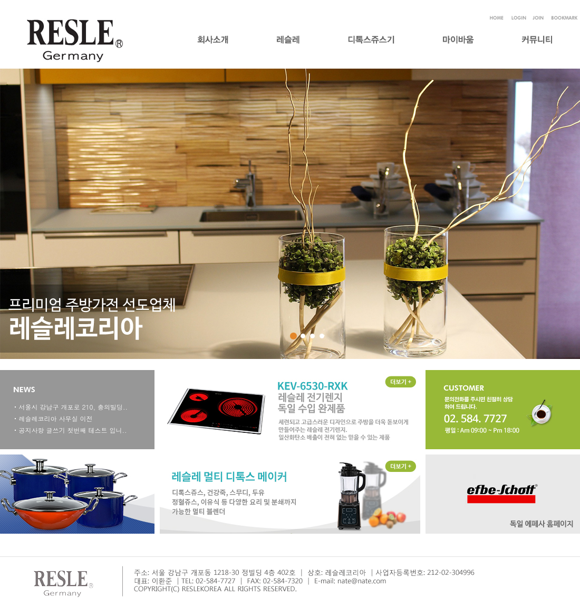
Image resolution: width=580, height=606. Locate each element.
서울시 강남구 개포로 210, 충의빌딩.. (73, 406)
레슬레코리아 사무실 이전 (56, 418)
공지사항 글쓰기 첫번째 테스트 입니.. (73, 429)
